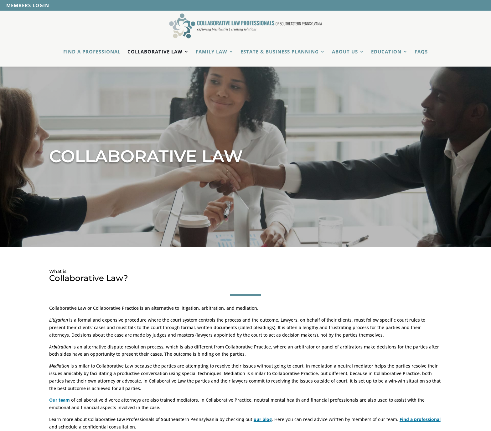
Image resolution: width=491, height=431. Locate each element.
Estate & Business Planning (279, 51)
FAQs (421, 51)
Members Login (27, 5)
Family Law (211, 51)
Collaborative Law (155, 51)
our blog (263, 419)
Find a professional (420, 419)
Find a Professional (92, 51)
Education (386, 51)
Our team (59, 400)
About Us (345, 51)
